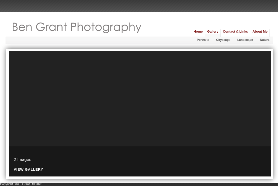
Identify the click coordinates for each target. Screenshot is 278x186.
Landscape (245, 40)
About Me (260, 31)
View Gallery (28, 169)
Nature (265, 40)
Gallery (212, 31)
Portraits (203, 40)
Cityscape (223, 40)
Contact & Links (235, 31)
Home (198, 31)
